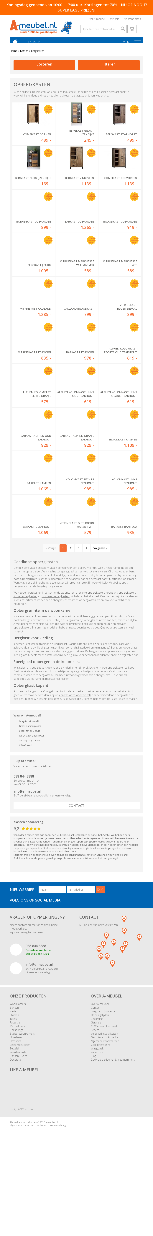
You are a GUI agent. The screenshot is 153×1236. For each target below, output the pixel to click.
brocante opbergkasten (90, 663)
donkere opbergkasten (55, 667)
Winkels (114, 19)
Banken (14, 1078)
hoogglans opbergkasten (120, 663)
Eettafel (14, 1119)
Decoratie (16, 1130)
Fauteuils (15, 1093)
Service (95, 1100)
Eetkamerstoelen (20, 1115)
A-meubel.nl (51, 1193)
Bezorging (97, 1089)
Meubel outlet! (18, 1097)
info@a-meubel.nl (27, 862)
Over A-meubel (96, 19)
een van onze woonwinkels (75, 765)
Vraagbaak (97, 1119)
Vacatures (97, 1123)
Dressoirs (15, 1111)
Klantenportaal (133, 19)
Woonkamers (18, 1074)
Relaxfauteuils (18, 1123)
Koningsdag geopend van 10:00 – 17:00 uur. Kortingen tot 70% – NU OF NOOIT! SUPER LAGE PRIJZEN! (76, 7)
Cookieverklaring (100, 1115)
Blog (93, 1126)
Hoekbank (16, 1108)
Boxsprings (16, 1100)
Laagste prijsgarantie (103, 1082)
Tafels (13, 1089)
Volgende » (100, 619)
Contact (76, 876)
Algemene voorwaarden (105, 1111)
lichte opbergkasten (25, 667)
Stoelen (14, 1086)
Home (13, 58)
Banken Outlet (18, 1126)
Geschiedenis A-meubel (105, 1108)
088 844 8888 (24, 847)
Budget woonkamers (22, 1104)
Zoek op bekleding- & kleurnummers (113, 1130)
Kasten (24, 58)
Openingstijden (100, 1086)
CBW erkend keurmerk (104, 1097)
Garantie (96, 1093)
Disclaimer (41, 1196)
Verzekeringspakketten (104, 1104)
